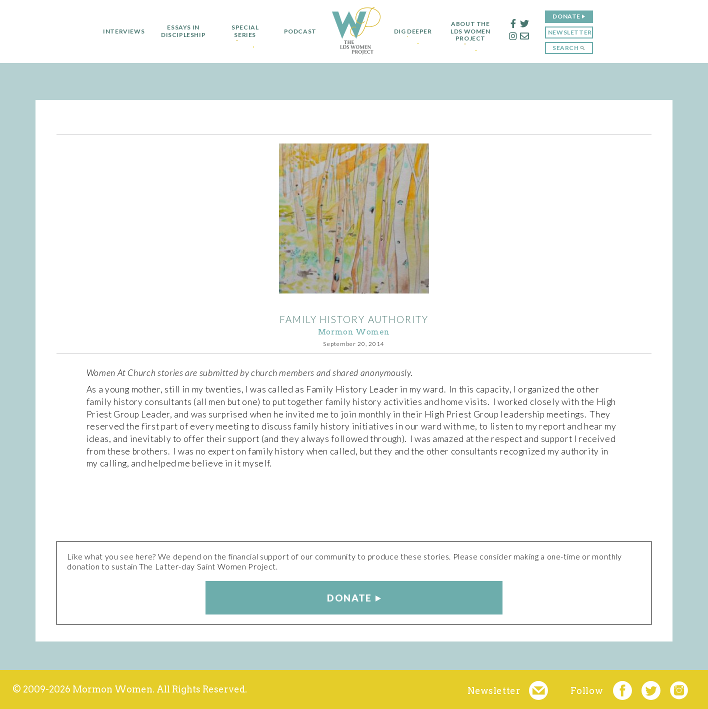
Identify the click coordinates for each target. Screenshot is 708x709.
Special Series (241, 31)
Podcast (296, 31)
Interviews (119, 31)
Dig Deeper (413, 31)
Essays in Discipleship (179, 31)
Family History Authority (354, 319)
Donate (571, 16)
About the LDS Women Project (474, 31)
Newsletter (574, 32)
